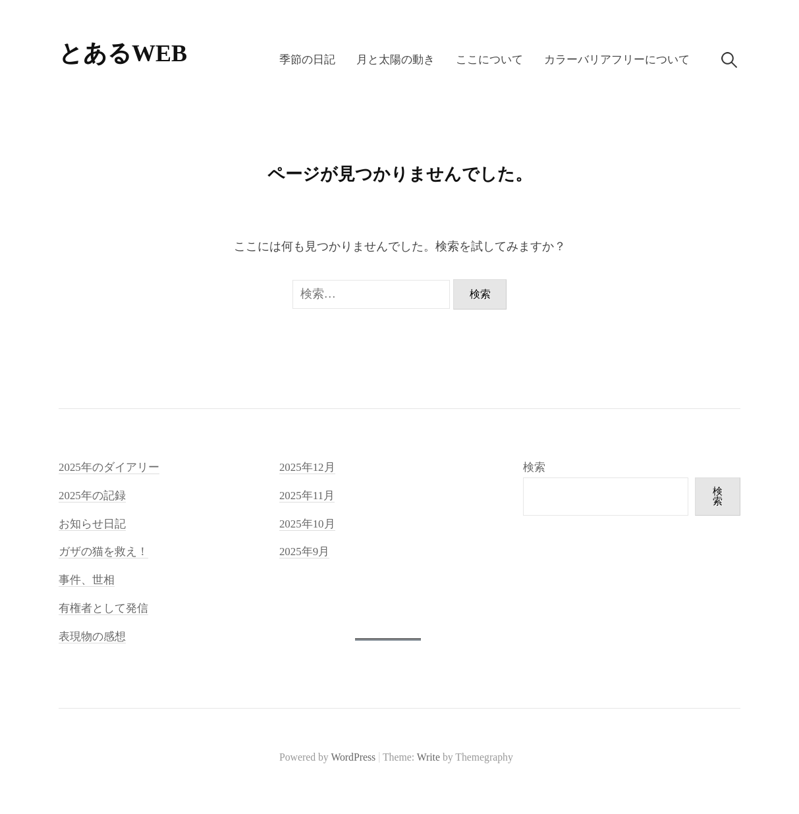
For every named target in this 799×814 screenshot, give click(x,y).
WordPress (353, 757)
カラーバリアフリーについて (617, 59)
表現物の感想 (92, 636)
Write (428, 757)
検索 (534, 467)
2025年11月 (307, 495)
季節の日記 (307, 59)
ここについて (489, 59)
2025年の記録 (92, 495)
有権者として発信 (103, 608)
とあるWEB (123, 53)
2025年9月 (304, 551)
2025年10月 (307, 524)
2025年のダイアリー (109, 467)
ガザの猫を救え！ (103, 551)
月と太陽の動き (395, 59)
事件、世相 (87, 580)
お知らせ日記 (92, 524)
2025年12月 (307, 467)
